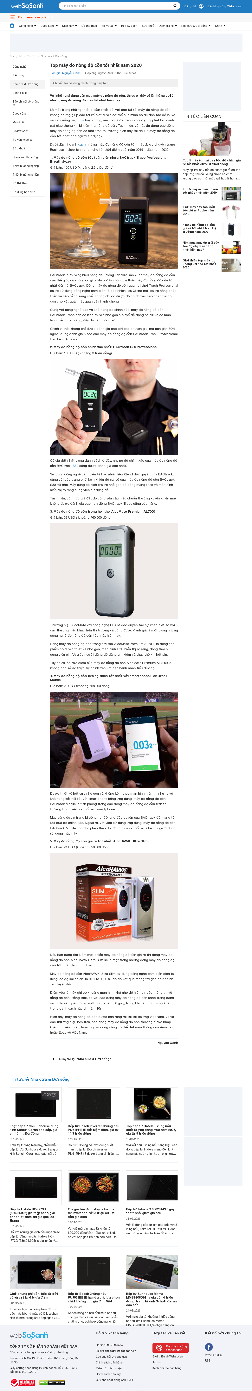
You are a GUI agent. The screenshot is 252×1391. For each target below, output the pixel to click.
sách (82, 144)
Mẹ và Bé (107, 25)
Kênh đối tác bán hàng (166, 1368)
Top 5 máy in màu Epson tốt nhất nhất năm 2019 (200, 190)
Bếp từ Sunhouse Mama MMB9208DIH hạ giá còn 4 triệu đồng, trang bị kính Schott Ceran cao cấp (151, 1299)
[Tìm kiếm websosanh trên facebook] (209, 1347)
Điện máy (68, 25)
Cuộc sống (48, 25)
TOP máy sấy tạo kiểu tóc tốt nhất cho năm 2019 (199, 210)
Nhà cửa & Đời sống (194, 25)
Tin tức (31, 56)
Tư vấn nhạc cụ (23, 139)
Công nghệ (26, 25)
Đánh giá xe (166, 25)
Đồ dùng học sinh (24, 192)
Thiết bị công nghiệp (26, 165)
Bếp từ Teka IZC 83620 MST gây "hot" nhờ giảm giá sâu (150, 1211)
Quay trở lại (85, 1059)
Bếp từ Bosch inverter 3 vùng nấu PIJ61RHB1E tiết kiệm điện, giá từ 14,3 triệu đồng (93, 1129)
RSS (208, 1360)
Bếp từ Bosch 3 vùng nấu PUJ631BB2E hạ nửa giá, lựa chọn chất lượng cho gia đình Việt (94, 1297)
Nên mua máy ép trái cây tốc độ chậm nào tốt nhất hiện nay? (201, 246)
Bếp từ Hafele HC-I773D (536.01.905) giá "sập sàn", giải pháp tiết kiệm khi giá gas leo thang (32, 1214)
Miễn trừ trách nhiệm (109, 1368)
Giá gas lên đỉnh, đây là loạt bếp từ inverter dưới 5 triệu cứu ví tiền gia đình (92, 1212)
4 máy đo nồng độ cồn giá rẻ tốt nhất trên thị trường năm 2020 (199, 228)
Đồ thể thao (89, 25)
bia (82, 120)
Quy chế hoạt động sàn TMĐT (115, 1380)
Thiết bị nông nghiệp (26, 174)
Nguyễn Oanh (168, 1042)
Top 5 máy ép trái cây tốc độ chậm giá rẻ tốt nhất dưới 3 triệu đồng (212, 162)
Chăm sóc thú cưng (25, 157)
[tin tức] (12, 25)
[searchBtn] (175, 5)
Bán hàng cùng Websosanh (225, 6)
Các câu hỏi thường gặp (111, 1356)
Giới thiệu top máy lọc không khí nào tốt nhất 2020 (199, 264)
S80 (75, 466)
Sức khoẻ (148, 25)
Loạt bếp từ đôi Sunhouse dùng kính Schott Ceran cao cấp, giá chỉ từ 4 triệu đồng (34, 1129)
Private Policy (213, 1354)
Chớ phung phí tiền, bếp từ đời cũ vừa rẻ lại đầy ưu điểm (34, 1295)
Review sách (129, 25)
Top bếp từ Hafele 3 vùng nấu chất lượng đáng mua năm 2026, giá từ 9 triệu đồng (151, 1129)
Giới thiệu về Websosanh (168, 1356)
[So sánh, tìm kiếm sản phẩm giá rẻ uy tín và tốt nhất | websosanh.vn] (27, 6)
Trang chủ (16, 56)
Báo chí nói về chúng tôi (26, 103)
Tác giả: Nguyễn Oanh (65, 73)
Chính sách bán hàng (109, 1362)
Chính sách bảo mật (108, 1374)
